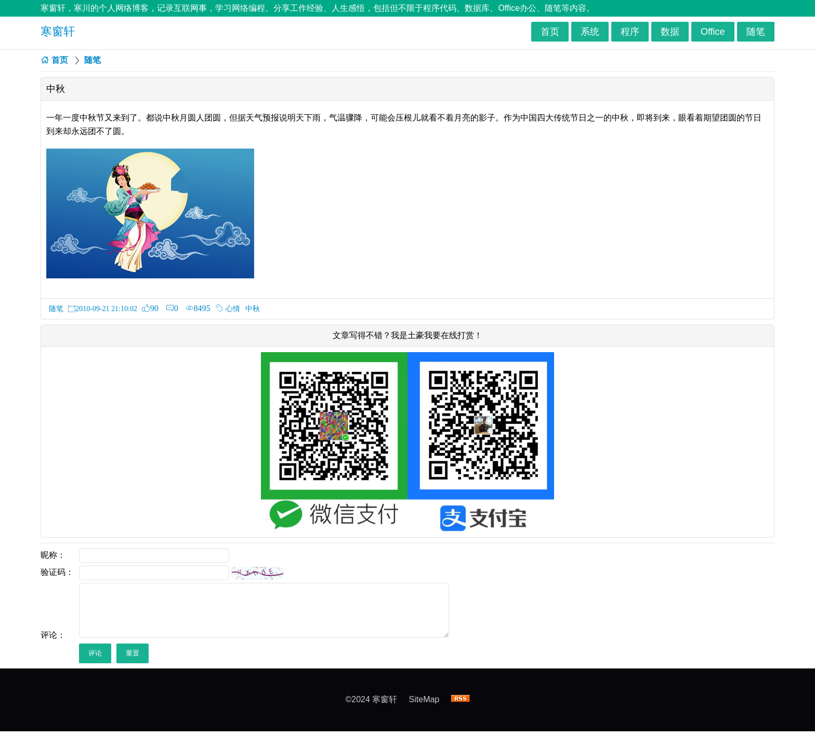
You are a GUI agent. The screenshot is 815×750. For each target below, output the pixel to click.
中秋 (252, 308)
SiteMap (424, 699)
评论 (95, 653)
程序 (630, 31)
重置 (132, 653)
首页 (550, 31)
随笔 (755, 31)
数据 (670, 31)
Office (713, 31)
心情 (233, 308)
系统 (590, 31)
